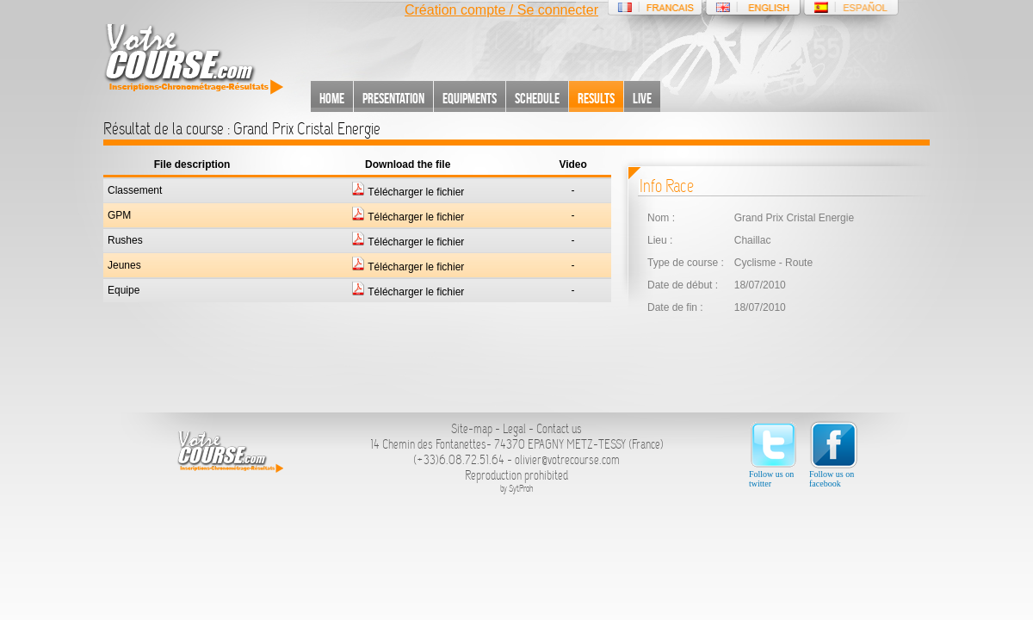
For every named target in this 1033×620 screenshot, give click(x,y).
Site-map (471, 429)
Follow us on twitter (773, 454)
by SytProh (517, 488)
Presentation (393, 98)
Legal (514, 429)
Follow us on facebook (833, 454)
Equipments (469, 98)
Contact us (559, 429)
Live (642, 98)
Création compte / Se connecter (501, 10)
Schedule (537, 98)
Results (596, 98)
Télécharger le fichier (407, 192)
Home (331, 98)
